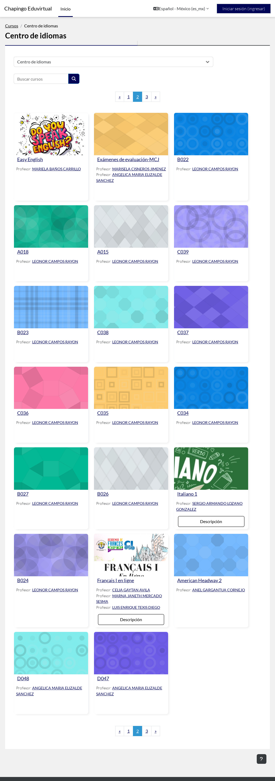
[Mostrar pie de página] (261, 759)
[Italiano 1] (204, 463)
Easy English (40, 156)
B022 (179, 156)
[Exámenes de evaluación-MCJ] (131, 132)
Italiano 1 (184, 487)
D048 (33, 670)
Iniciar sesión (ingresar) (243, 8)
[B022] (204, 132)
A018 (32, 256)
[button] (181, 8)
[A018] (57, 233)
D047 (106, 670)
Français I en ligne (118, 570)
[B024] (57, 546)
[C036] (57, 386)
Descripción (204, 514)
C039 (179, 256)
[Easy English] (57, 132)
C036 (32, 410)
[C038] (131, 309)
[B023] (57, 309)
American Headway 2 (196, 570)
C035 (106, 410)
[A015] (131, 233)
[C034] (204, 386)
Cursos (21, 25)
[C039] (204, 233)
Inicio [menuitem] (65, 8)
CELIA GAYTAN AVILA (134, 579)
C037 (179, 333)
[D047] (131, 646)
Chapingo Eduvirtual (28, 8)
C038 (106, 333)
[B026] (131, 463)
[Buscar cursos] (51, 79)
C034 (179, 410)
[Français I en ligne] (131, 546)
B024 (32, 570)
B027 (32, 487)
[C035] (131, 386)
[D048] (57, 646)
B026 (106, 487)
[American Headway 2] (204, 546)
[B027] (57, 463)
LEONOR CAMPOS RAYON (212, 165)
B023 (32, 333)
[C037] (204, 309)
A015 (106, 256)
